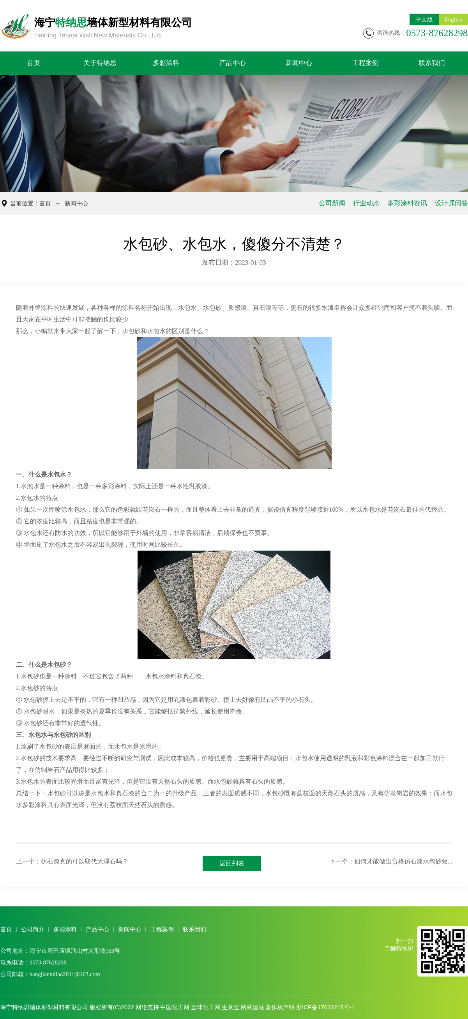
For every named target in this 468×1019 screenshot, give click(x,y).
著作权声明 (280, 1007)
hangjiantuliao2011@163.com (65, 974)
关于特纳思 (100, 63)
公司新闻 (332, 203)
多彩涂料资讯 (407, 203)
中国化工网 (174, 1007)
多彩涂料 (166, 63)
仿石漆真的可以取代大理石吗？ (84, 861)
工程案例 (365, 63)
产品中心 (232, 63)
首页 (33, 63)
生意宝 (230, 1007)
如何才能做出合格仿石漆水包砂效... (403, 861)
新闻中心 (299, 63)
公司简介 (32, 929)
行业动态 (366, 203)
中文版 (424, 19)
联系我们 (432, 63)
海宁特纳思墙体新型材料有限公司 (44, 1007)
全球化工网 (205, 1007)
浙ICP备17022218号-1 (325, 1007)
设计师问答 (451, 203)
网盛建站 (252, 1007)
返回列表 (231, 863)
